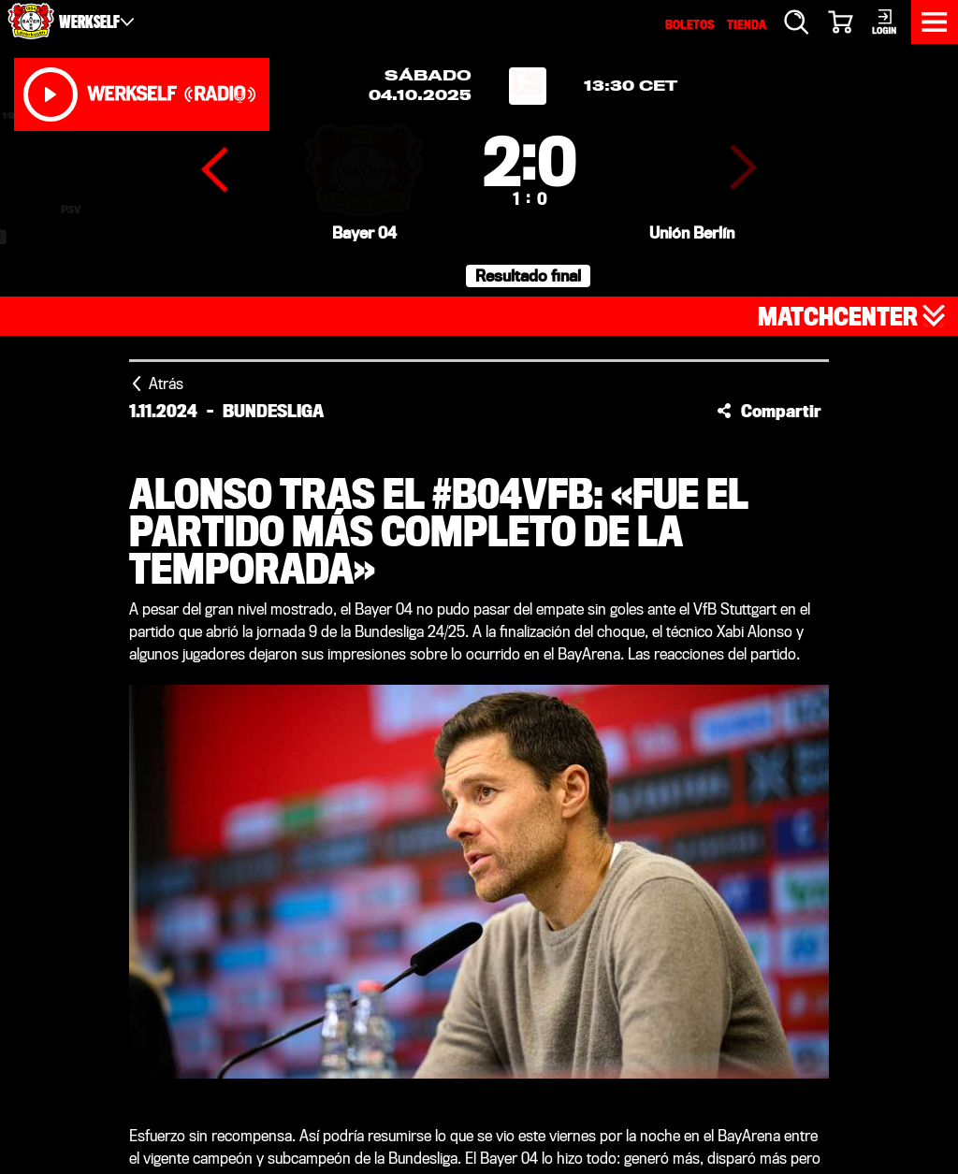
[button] (769, 410)
